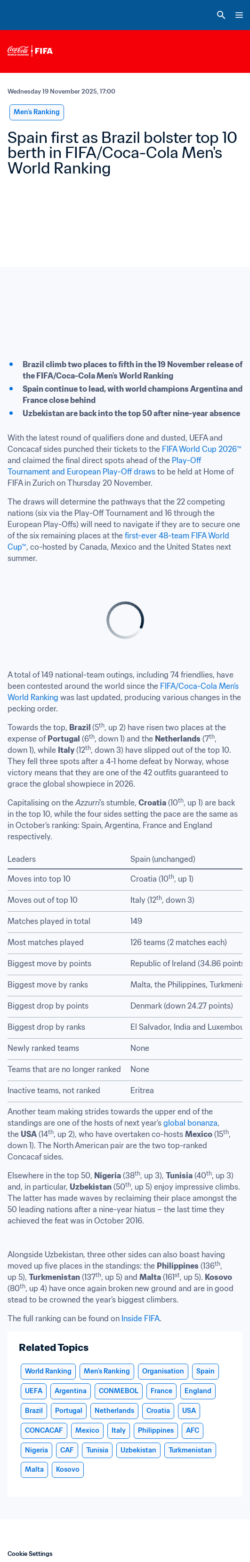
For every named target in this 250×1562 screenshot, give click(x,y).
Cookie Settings (30, 1554)
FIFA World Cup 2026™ (202, 449)
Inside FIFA (140, 1318)
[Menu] (239, 15)
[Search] (221, 15)
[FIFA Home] (25, 15)
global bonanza (190, 1123)
